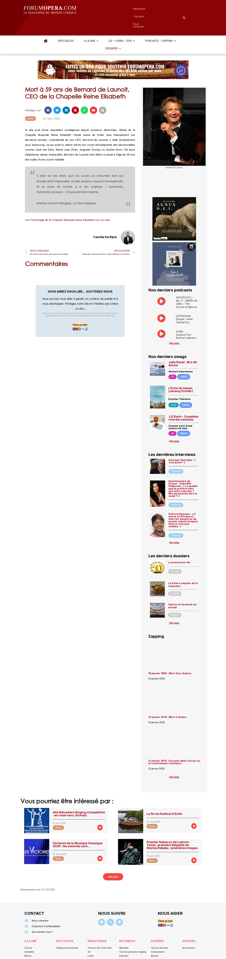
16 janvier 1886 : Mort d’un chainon (169, 657)
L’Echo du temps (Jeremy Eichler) (180, 373)
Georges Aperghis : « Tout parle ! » (182, 445)
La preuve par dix (179, 546)
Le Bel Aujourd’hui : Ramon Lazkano (186, 318)
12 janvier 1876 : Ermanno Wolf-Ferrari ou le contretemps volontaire (174, 746)
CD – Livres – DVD (122, 24)
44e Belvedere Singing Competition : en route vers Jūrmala (79, 797)
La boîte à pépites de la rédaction (183, 568)
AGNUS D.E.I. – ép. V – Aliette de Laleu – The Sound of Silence (186, 285)
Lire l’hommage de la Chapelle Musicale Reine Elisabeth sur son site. (67, 203)
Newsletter (108, 9)
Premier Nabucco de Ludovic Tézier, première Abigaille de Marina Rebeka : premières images (172, 829)
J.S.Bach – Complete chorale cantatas (183, 402)
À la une (91, 24)
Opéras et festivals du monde (182, 590)
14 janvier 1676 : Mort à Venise (167, 700)
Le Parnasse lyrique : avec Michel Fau (184, 303)
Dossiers (113, 32)
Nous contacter (150, 9)
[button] (91, 25)
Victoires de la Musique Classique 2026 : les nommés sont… (78, 828)
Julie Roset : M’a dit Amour (182, 347)
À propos (128, 9)
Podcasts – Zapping (160, 24)
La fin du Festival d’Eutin (164, 797)
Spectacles (66, 24)
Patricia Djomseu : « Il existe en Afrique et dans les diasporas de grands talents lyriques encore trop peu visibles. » (183, 504)
